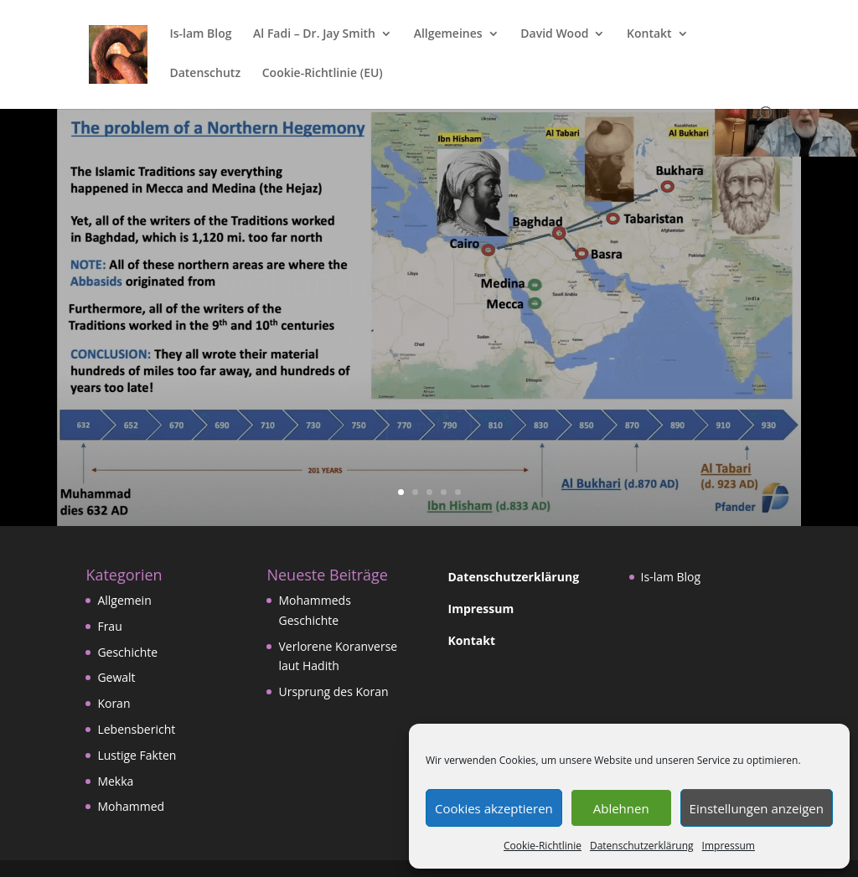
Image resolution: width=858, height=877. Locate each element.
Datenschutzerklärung (642, 845)
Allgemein (124, 600)
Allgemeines (448, 34)
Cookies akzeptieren (494, 808)
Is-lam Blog (200, 34)
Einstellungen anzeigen (757, 808)
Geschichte (127, 652)
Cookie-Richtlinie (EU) (322, 73)
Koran (113, 703)
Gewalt (116, 677)
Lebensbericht (136, 729)
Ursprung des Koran (333, 691)
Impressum (728, 845)
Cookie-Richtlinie (542, 845)
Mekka (115, 781)
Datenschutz (204, 73)
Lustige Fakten (136, 755)
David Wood (554, 34)
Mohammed (130, 806)
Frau (109, 626)
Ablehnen (621, 808)
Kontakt (649, 34)
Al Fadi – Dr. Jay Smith (314, 34)
